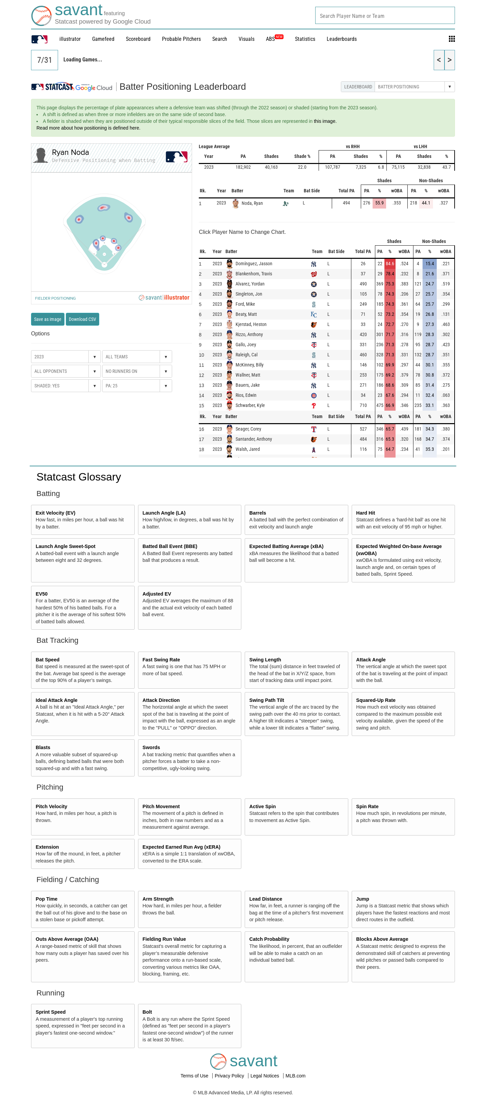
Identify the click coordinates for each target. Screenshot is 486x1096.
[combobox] (385, 15)
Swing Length (265, 659)
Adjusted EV (156, 594)
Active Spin (262, 806)
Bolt (147, 1012)
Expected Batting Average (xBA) (286, 546)
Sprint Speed (51, 1012)
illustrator (70, 39)
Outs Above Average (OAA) (67, 939)
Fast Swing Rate (161, 659)
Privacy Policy (230, 1075)
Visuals (246, 39)
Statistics (305, 39)
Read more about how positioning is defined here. (88, 128)
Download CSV (82, 319)
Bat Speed (47, 659)
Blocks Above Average (382, 939)
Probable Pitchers (181, 39)
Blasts (43, 747)
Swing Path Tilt (266, 700)
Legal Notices (265, 1075)
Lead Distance (265, 899)
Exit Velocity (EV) (56, 513)
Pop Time (47, 899)
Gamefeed (103, 39)
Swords (151, 747)
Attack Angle (370, 659)
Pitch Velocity (52, 806)
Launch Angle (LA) (163, 513)
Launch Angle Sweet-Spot (66, 546)
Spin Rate (367, 806)
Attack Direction (161, 700)
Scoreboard (138, 39)
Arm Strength (157, 899)
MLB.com (295, 1075)
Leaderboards (342, 39)
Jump (362, 899)
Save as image (47, 319)
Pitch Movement (161, 806)
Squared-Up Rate (376, 700)
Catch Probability (269, 939)
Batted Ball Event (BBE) (169, 546)
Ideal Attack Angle (57, 700)
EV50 (42, 594)
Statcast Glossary (78, 477)
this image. (325, 121)
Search (219, 39)
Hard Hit (365, 513)
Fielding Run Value (164, 939)
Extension (47, 847)
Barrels (257, 513)
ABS (275, 39)
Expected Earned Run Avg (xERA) (181, 847)
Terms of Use (195, 1075)
